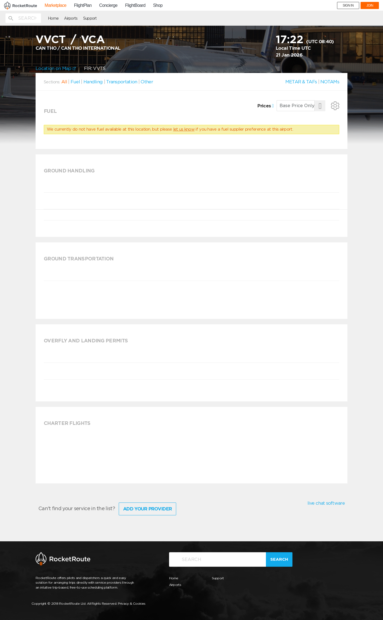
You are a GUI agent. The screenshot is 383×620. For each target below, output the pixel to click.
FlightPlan (82, 5)
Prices (265, 105)
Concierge (108, 5)
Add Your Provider (147, 509)
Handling (93, 81)
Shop (158, 5)
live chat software (326, 503)
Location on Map (56, 68)
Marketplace (55, 5)
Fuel (75, 81)
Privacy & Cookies (132, 603)
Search (279, 559)
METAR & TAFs (301, 81)
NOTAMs (329, 81)
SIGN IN (348, 5)
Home (53, 18)
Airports (70, 18)
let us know (184, 129)
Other (147, 81)
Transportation (121, 81)
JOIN (369, 5)
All (64, 81)
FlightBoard (135, 5)
